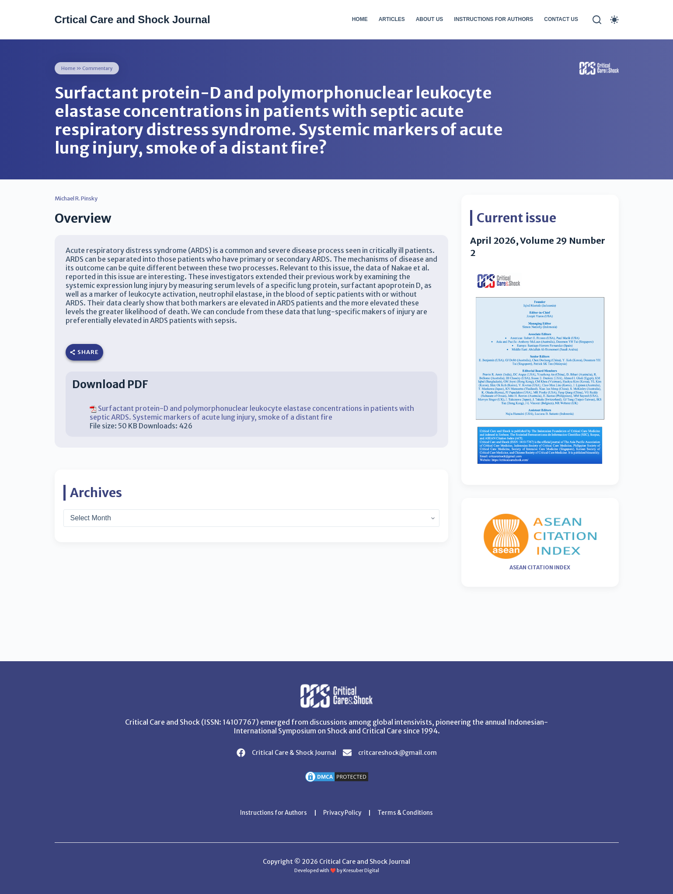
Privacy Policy (343, 813)
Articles (392, 19)
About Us (429, 19)
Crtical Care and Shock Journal (132, 19)
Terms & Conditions (410, 813)
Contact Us (561, 19)
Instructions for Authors (493, 19)
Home (360, 19)
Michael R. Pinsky (80, 198)
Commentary (100, 68)
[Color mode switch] (614, 19)
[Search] (597, 19)
